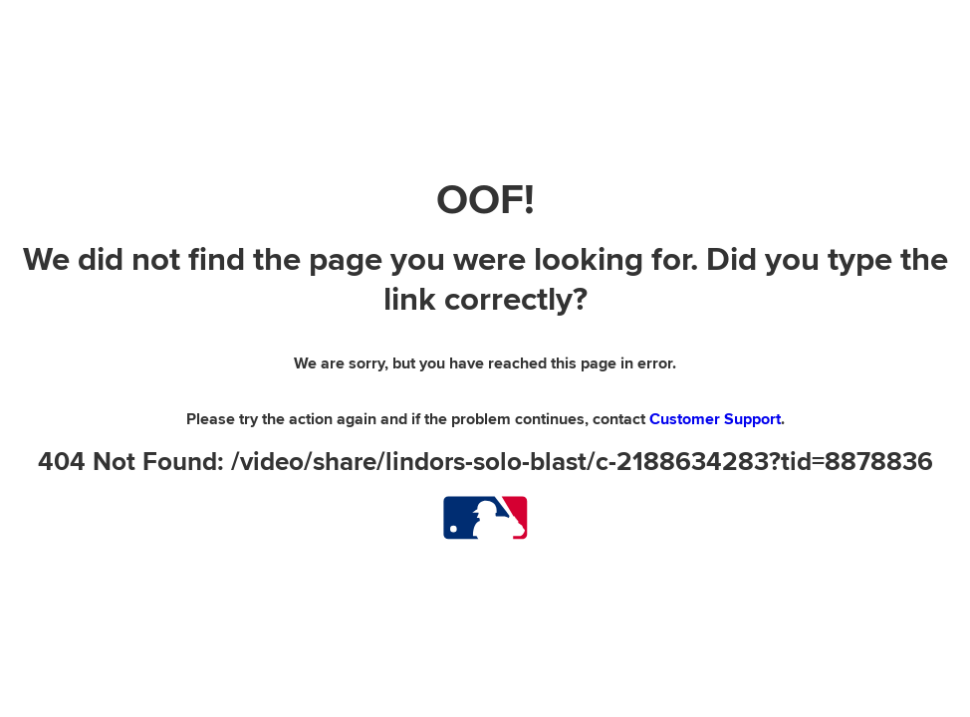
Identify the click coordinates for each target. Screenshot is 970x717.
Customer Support (715, 419)
